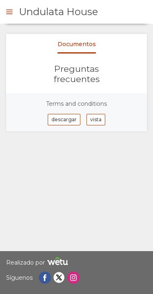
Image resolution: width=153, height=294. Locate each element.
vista (96, 119)
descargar (64, 119)
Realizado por (38, 262)
